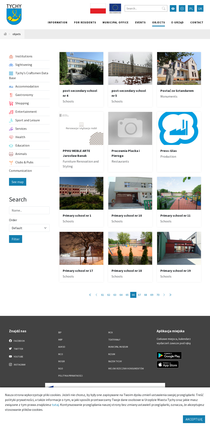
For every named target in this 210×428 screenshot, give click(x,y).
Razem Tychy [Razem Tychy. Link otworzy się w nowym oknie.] (115, 361)
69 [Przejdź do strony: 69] (151, 295)
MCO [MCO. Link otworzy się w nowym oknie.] (60, 354)
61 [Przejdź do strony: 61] (102, 295)
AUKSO (61, 346)
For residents (85, 22)
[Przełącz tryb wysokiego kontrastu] (173, 8)
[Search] (146, 8)
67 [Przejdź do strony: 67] (139, 295)
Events (140, 22)
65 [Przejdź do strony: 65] (127, 295)
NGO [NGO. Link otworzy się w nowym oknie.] (60, 368)
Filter (15, 239)
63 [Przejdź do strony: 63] (114, 295)
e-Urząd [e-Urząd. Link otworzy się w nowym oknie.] (177, 22)
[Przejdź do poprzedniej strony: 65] (96, 295)
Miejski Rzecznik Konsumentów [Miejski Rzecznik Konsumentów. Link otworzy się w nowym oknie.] (126, 368)
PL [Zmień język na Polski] (191, 9)
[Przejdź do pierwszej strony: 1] (90, 295)
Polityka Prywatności (70, 375)
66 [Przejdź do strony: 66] (133, 295)
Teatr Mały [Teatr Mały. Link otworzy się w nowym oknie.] (114, 339)
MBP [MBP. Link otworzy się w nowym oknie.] (60, 339)
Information (57, 22)
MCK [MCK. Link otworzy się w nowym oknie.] (110, 332)
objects (158, 22)
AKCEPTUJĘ (194, 419)
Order (13, 220)
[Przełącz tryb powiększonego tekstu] (182, 8)
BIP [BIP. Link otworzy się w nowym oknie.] (59, 332)
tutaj (55, 405)
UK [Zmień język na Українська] (200, 9)
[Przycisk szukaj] (164, 8)
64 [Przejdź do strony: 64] (121, 295)
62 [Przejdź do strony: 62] (108, 295)
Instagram (17, 364)
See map (18, 182)
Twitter (16, 349)
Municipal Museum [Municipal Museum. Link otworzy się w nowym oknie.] (118, 346)
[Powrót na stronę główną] (5, 34)
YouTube (16, 356)
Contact (196, 22)
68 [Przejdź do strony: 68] (145, 295)
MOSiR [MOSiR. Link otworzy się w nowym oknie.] (61, 361)
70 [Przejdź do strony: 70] (157, 295)
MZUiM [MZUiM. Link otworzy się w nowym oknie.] (111, 354)
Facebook (17, 341)
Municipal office (116, 22)
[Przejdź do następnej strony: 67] (164, 295)
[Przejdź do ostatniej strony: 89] (170, 295)
